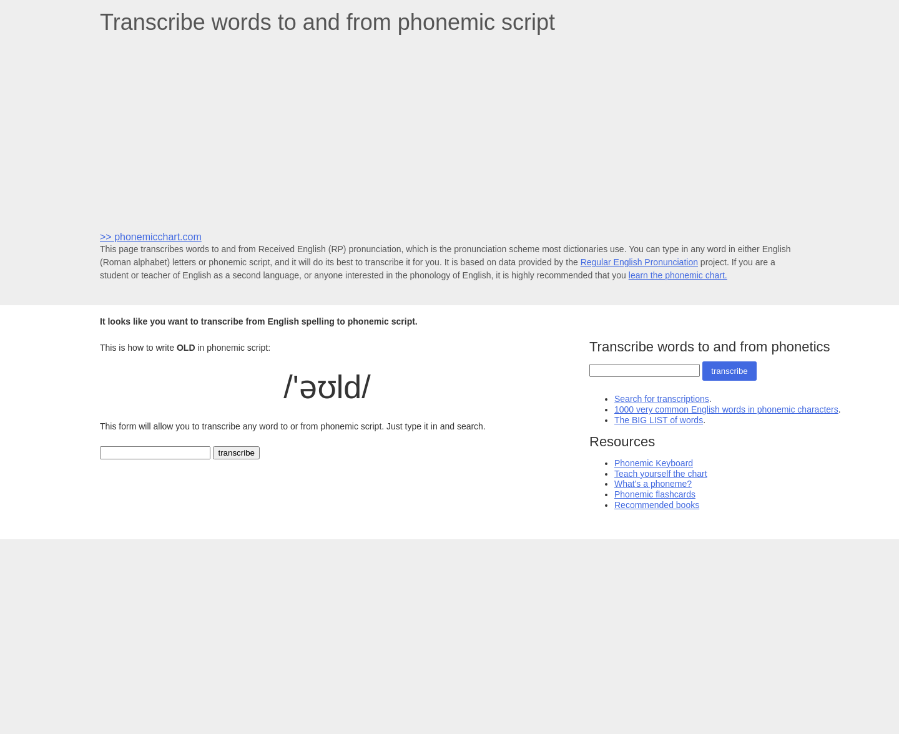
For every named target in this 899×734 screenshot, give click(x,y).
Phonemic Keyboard (653, 463)
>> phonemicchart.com (151, 237)
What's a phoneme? (653, 484)
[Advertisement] (449, 131)
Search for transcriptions (661, 399)
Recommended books (656, 505)
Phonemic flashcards (654, 494)
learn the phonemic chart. (678, 275)
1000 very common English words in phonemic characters (726, 409)
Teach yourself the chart (660, 474)
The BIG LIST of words (658, 420)
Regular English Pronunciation (639, 262)
